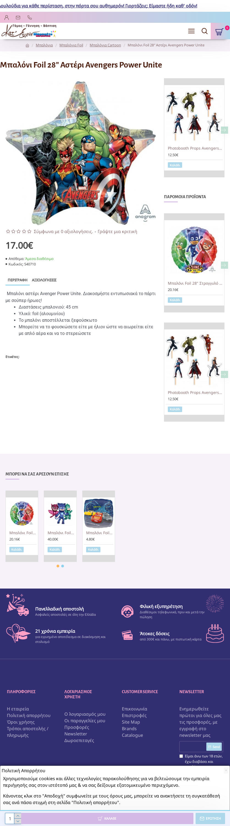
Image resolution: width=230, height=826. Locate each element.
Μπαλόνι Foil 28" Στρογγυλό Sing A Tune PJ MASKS (195, 283)
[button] (224, 130)
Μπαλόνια (44, 45)
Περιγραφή (18, 280)
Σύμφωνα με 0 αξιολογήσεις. (63, 231)
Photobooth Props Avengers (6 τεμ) (195, 148)
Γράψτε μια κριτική (117, 231)
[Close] (226, 770)
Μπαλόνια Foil (71, 45)
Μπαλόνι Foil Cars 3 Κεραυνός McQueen (99, 532)
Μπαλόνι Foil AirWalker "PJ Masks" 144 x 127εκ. (61, 532)
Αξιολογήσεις (44, 280)
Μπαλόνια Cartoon (105, 45)
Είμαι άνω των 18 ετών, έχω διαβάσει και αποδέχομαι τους (201, 764)
